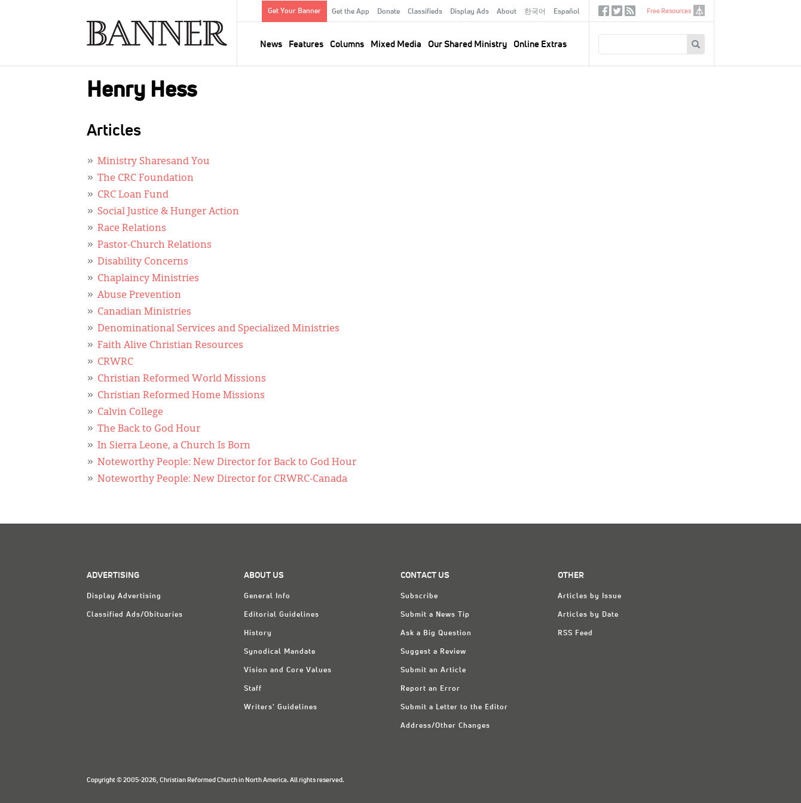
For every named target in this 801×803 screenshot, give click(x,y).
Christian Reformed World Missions (181, 379)
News (271, 44)
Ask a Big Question (436, 633)
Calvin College (130, 412)
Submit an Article (433, 670)
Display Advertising (124, 596)
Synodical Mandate (280, 652)
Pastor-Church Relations (154, 245)
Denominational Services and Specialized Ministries (218, 329)
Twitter (617, 13)
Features (306, 44)
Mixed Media (396, 44)
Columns (347, 44)
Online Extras (540, 44)
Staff (253, 689)
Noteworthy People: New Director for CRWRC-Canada (222, 479)
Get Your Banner (294, 11)
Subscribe (419, 596)
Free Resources (669, 11)
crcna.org (699, 10)
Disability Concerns (142, 262)
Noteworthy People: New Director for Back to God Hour (226, 462)
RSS (630, 13)
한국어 (535, 12)
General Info (267, 596)
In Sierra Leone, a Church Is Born (173, 446)
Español (567, 12)
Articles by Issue (590, 596)
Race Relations (131, 228)
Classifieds (425, 12)
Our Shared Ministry (467, 44)
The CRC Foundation (145, 178)
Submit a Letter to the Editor (454, 707)
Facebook (603, 13)
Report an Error (430, 689)
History (258, 633)
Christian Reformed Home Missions (181, 396)
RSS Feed (575, 633)
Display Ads (469, 12)
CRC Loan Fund (133, 195)
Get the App (350, 12)
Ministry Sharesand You (153, 162)
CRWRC (115, 362)
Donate (388, 12)
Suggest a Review (433, 652)
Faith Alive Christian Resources (170, 345)
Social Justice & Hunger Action (168, 212)
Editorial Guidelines (281, 615)
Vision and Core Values (288, 670)
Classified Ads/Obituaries (135, 615)
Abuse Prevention (139, 295)
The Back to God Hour (148, 429)
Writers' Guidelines (280, 707)
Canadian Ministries (144, 312)
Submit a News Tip (435, 615)
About (506, 12)
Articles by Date (588, 615)
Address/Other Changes (445, 726)
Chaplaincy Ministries (148, 279)
